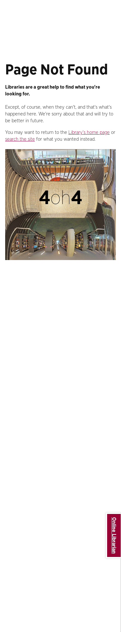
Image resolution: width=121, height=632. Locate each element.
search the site (20, 139)
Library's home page (89, 132)
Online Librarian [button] (113, 535)
